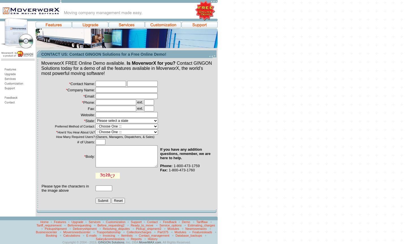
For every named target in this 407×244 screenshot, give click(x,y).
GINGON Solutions (111, 242)
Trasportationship (109, 232)
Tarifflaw (201, 222)
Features (60, 222)
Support (136, 222)
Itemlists (127, 235)
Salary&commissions (110, 239)
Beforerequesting (79, 225)
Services (95, 222)
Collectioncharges (139, 232)
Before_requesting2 (111, 225)
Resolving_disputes (116, 228)
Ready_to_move (142, 225)
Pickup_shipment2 (148, 228)
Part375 (162, 232)
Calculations (71, 235)
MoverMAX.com (150, 242)
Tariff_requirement (48, 225)
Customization (116, 222)
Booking (51, 235)
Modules (173, 228)
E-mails (91, 235)
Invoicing (109, 235)
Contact (152, 222)
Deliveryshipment (85, 228)
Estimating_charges (201, 225)
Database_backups (189, 235)
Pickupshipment (56, 228)
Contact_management (154, 235)
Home (44, 222)
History (152, 239)
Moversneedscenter (77, 232)
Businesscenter (46, 232)
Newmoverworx (196, 228)
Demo (186, 222)
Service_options (170, 225)
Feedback (170, 222)
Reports (136, 239)
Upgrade (77, 222)
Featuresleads (202, 232)
